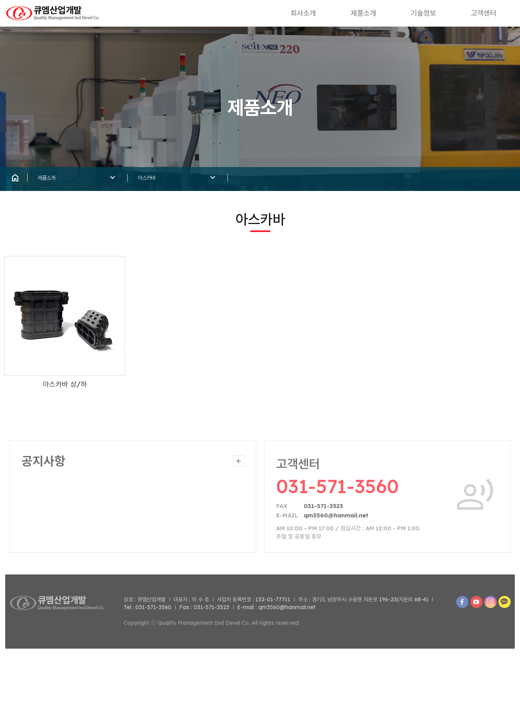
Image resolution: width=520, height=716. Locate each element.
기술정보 (415, 16)
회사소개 (281, 16)
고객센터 (482, 16)
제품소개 (348, 16)
